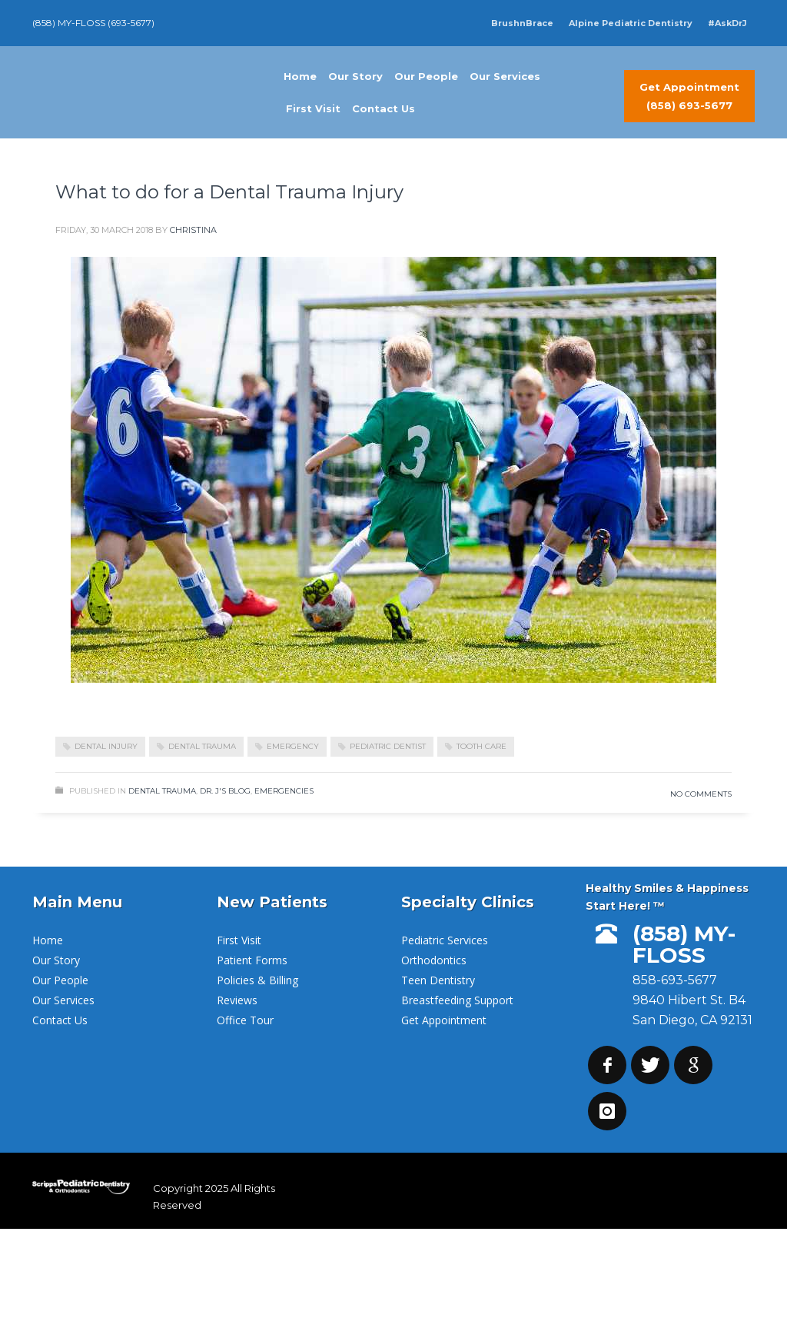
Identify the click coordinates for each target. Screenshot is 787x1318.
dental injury (106, 746)
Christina (193, 230)
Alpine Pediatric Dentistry (630, 23)
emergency (293, 746)
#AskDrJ (727, 23)
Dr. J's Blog (225, 791)
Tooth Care (481, 746)
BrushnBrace (522, 23)
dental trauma (202, 746)
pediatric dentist (388, 746)
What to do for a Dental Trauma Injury (229, 192)
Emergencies (284, 791)
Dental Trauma (162, 791)
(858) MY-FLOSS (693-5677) (93, 22)
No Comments (701, 794)
